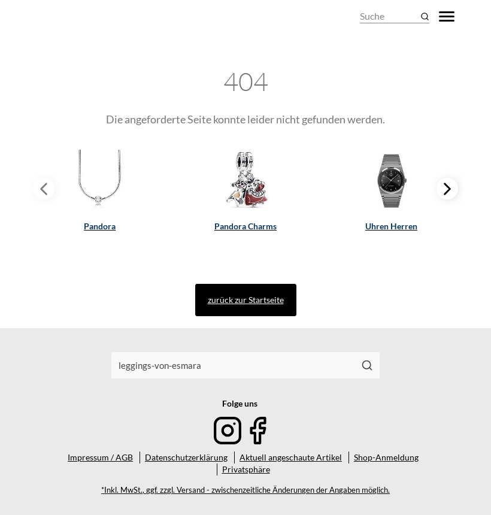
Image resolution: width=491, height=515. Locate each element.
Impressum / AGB (100, 457)
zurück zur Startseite (246, 300)
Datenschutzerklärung (186, 457)
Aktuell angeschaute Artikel (291, 457)
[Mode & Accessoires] (65, 16)
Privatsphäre (246, 469)
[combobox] (233, 365)
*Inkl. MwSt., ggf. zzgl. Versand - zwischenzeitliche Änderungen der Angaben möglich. (245, 490)
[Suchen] (367, 365)
